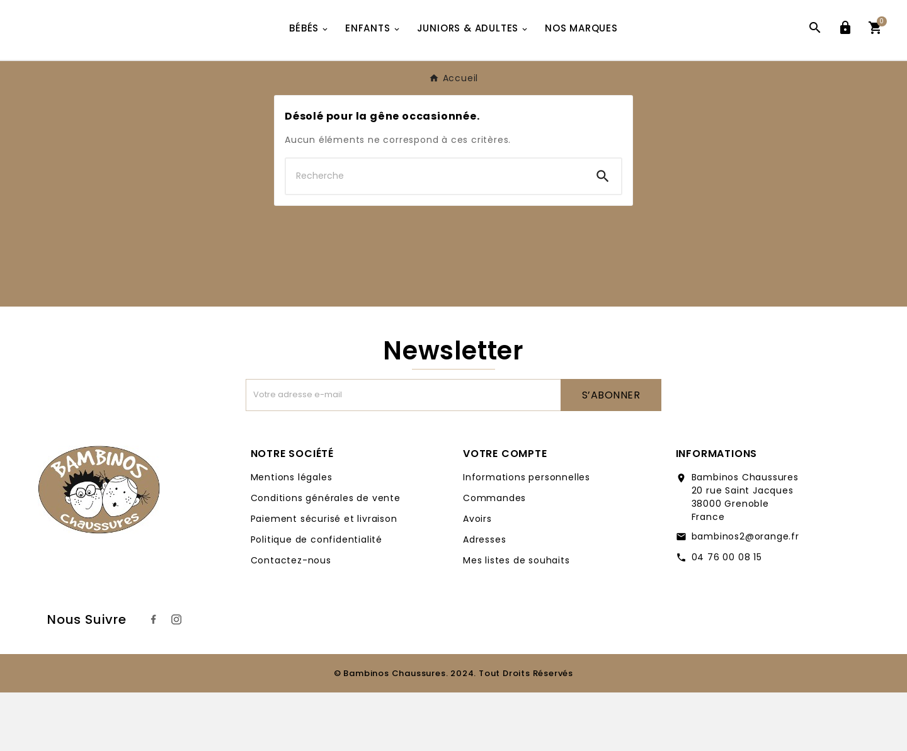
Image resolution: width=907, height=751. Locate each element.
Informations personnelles (526, 535)
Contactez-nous (291, 619)
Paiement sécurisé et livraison (324, 577)
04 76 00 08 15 (727, 615)
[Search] (603, 235)
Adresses (484, 598)
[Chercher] (435, 234)
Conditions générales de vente (326, 556)
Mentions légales (292, 535)
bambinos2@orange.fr (745, 595)
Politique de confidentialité (316, 598)
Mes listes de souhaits (516, 619)
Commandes (494, 556)
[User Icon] (845, 59)
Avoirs (477, 577)
